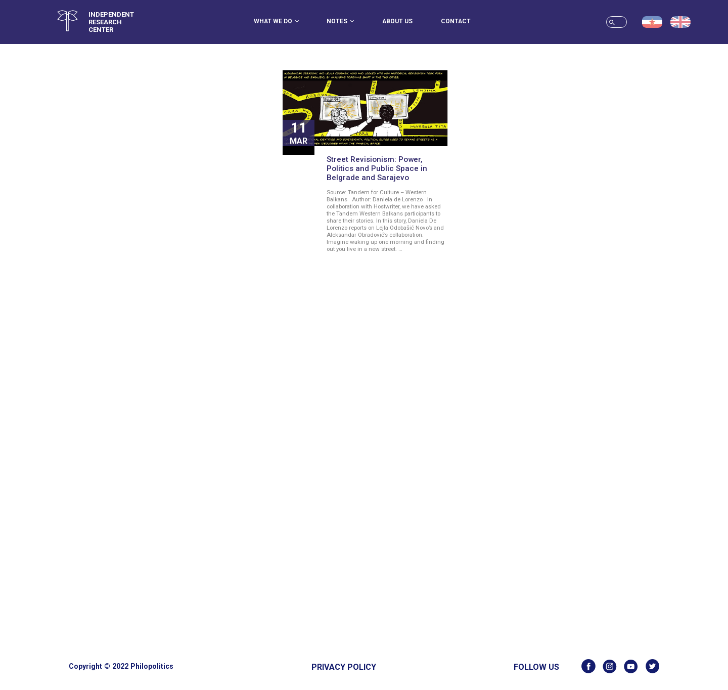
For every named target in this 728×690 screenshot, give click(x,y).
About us (397, 21)
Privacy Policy (343, 667)
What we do (276, 21)
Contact (456, 21)
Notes (340, 21)
